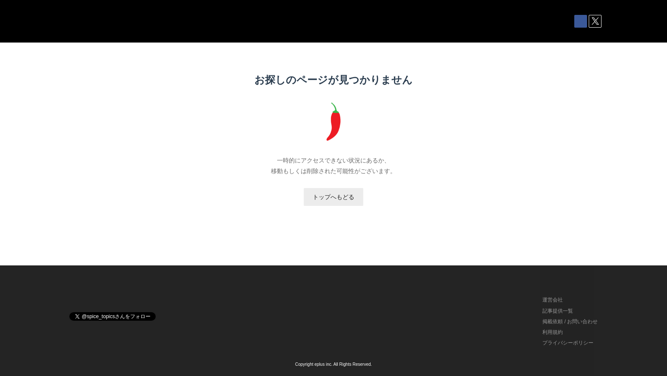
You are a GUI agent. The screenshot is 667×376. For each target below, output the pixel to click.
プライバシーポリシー (567, 343)
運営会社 (552, 300)
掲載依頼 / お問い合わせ (570, 322)
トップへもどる (333, 197)
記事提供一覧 (557, 311)
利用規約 (552, 332)
